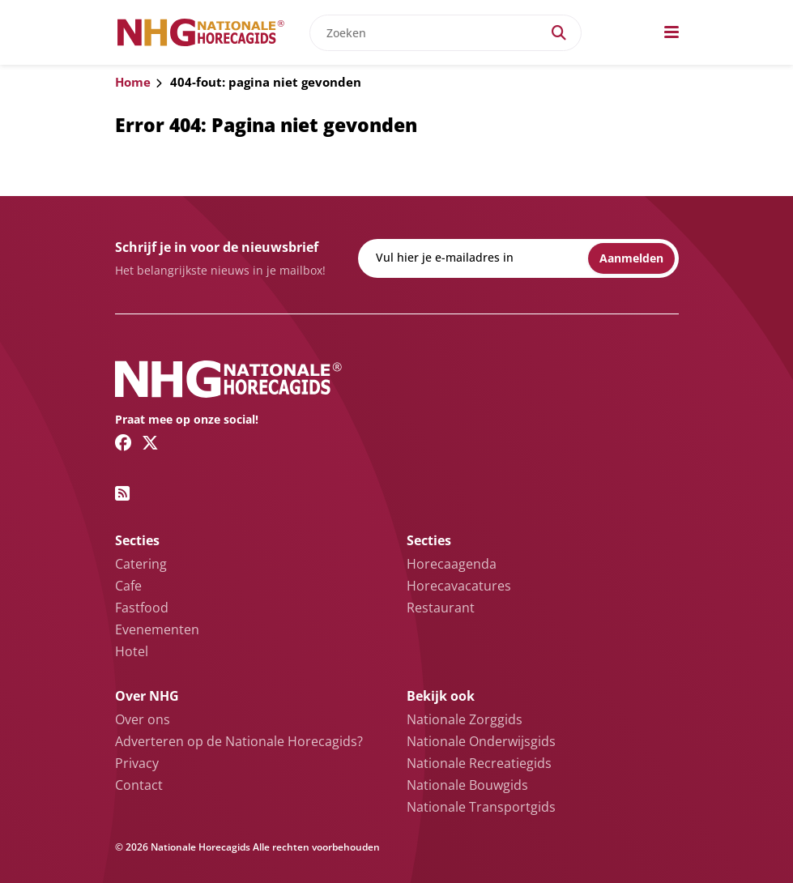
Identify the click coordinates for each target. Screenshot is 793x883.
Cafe (128, 586)
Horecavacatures (459, 586)
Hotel (131, 651)
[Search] (559, 33)
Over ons (142, 719)
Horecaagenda (452, 564)
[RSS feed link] (122, 493)
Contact (139, 785)
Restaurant (441, 607)
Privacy (137, 763)
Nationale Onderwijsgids (481, 741)
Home (133, 82)
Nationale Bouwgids (467, 785)
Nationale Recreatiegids (479, 763)
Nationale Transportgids (481, 807)
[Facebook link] (123, 442)
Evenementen (157, 629)
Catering (141, 564)
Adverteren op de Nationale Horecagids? (239, 741)
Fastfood (141, 607)
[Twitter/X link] (150, 442)
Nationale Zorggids (464, 719)
